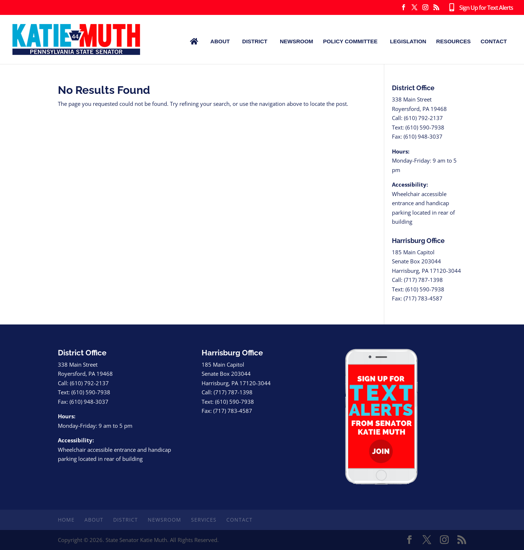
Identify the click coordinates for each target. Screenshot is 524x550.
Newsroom (296, 41)
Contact (494, 41)
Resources (453, 41)
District (254, 41)
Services (204, 519)
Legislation (408, 41)
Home (66, 519)
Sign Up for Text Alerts (479, 8)
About (220, 41)
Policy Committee (350, 41)
